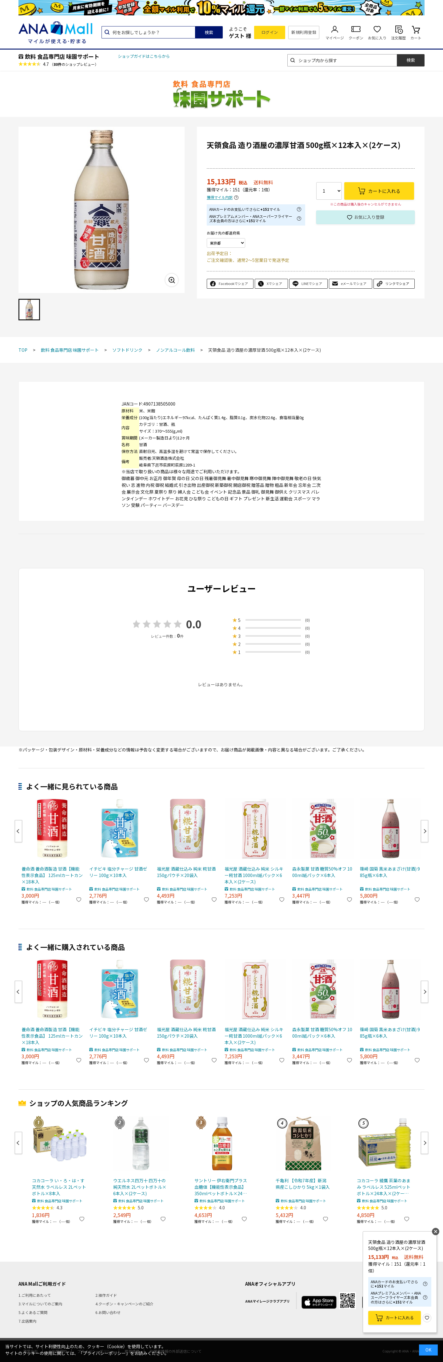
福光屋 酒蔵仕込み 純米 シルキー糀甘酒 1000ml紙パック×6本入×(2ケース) (254, 875)
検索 (209, 32)
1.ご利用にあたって (34, 1295)
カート (415, 37)
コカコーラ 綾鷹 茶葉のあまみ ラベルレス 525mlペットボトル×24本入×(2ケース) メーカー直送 (383, 1187)
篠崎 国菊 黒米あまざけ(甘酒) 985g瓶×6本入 (390, 872)
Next (424, 831)
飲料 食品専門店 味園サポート (62, 56)
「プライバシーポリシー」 (104, 1353)
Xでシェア (274, 283)
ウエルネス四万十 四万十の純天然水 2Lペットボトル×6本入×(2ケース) (139, 1186)
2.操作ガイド (106, 1295)
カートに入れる (400, 1317)
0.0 (194, 623)
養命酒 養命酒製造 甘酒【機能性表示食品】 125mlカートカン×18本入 (52, 875)
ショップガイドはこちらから (144, 56)
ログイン (269, 32)
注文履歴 (398, 37)
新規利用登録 (303, 32)
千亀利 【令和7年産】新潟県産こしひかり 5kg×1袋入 (303, 1183)
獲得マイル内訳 (220, 197)
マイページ (334, 37)
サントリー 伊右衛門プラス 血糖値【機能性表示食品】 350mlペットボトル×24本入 (220, 1187)
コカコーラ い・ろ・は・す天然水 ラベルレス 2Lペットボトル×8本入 (59, 1186)
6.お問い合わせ (108, 1312)
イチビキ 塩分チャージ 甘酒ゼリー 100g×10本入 (118, 872)
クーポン (356, 37)
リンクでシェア (397, 283)
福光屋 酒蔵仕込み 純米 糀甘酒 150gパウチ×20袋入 (186, 872)
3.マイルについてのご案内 (40, 1303)
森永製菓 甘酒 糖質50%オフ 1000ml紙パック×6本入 (322, 872)
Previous (18, 831)
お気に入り (377, 37)
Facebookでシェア (233, 283)
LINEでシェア (311, 283)
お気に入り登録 (369, 217)
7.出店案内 (27, 1321)
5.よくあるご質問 (32, 1312)
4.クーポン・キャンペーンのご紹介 (124, 1303)
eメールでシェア (353, 283)
